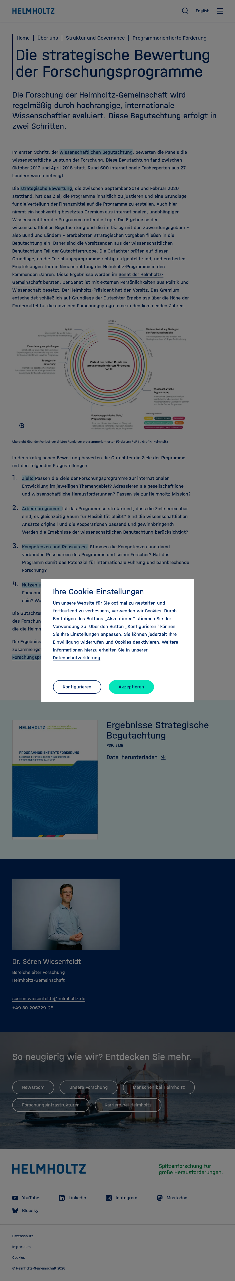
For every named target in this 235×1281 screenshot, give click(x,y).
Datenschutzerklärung (76, 658)
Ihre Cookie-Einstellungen (98, 591)
